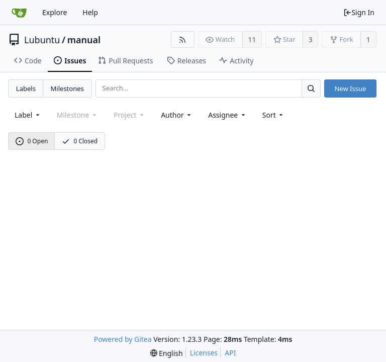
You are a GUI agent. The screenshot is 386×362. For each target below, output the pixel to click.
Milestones (67, 88)
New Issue (350, 88)
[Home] (19, 13)
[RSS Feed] (183, 39)
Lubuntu (42, 40)
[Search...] (311, 88)
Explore (54, 12)
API (230, 352)
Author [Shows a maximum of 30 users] (176, 115)
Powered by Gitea (123, 339)
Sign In (358, 12)
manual (84, 40)
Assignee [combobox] (227, 115)
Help (90, 12)
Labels (26, 88)
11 (252, 39)
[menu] (274, 115)
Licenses (204, 352)
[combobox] (28, 115)
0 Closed (80, 141)
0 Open (32, 141)
